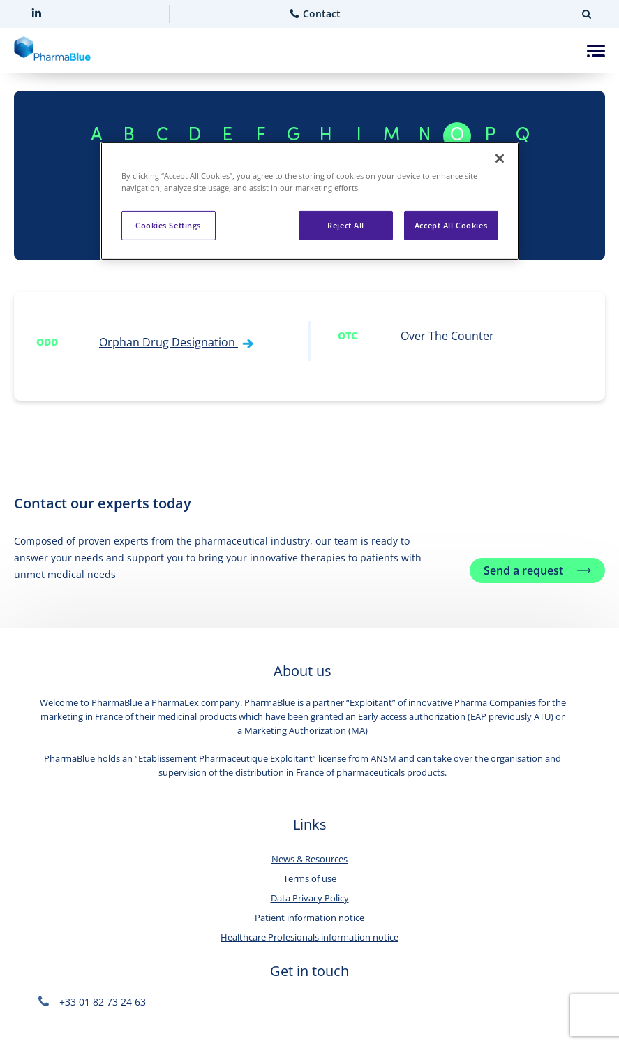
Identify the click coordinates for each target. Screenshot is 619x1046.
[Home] (52, 51)
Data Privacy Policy (310, 898)
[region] (309, 201)
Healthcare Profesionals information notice (309, 937)
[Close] (499, 158)
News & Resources (309, 859)
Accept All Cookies (451, 225)
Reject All (345, 225)
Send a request (523, 570)
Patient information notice (309, 917)
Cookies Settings (168, 225)
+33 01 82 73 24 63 (92, 1001)
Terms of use (309, 878)
